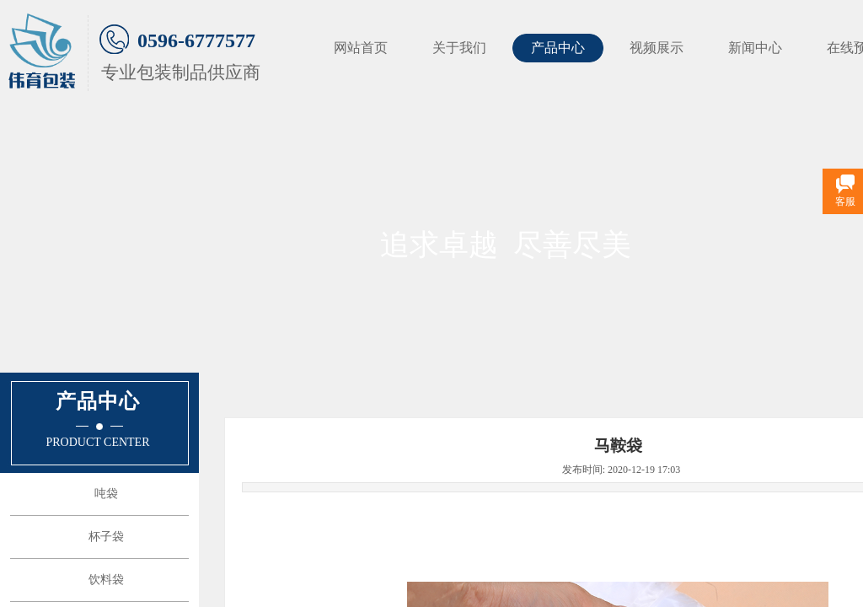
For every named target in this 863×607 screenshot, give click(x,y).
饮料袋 (106, 579)
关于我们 (459, 47)
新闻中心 (755, 47)
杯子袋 (106, 536)
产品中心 (558, 47)
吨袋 (106, 493)
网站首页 (361, 47)
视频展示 (656, 47)
